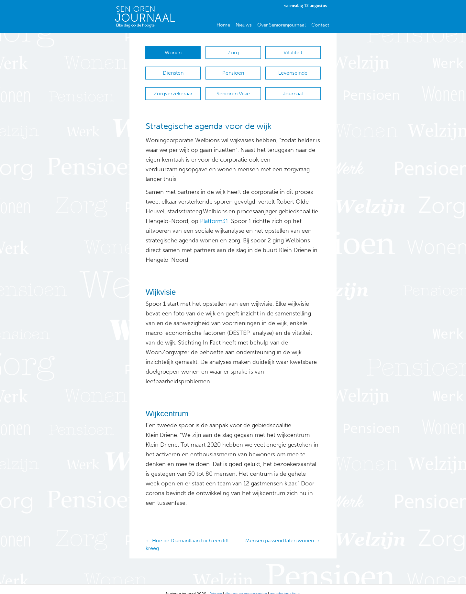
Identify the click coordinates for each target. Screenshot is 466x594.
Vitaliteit (292, 52)
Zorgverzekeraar (173, 87)
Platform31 (214, 212)
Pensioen (233, 70)
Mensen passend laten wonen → (282, 532)
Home (223, 25)
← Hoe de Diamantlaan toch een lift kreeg (187, 535)
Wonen (173, 52)
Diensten (173, 70)
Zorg (233, 52)
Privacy (215, 584)
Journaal (293, 87)
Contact (320, 25)
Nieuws (244, 25)
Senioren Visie (233, 87)
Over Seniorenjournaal (281, 25)
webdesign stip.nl (285, 584)
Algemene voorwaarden (246, 584)
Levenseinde (292, 70)
